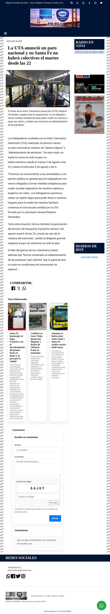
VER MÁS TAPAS (89, 257)
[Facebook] (89, 3)
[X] (83, 3)
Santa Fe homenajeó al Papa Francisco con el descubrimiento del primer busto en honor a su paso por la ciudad (17, 347)
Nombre (18, 445)
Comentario (19, 457)
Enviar (55, 518)
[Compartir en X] (19, 288)
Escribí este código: (24, 482)
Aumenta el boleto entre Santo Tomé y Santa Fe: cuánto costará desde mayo (59, 340)
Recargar (54, 502)
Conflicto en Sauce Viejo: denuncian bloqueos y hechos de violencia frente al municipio (37, 343)
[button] (72, 3)
